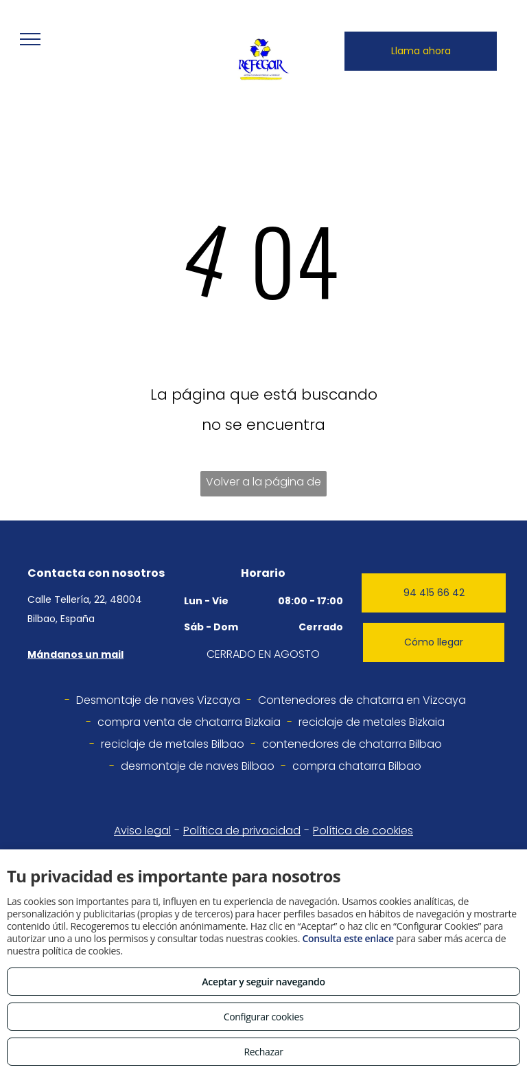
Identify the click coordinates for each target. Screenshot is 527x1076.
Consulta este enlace (347, 938)
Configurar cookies (264, 1016)
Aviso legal (142, 830)
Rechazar (263, 1051)
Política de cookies (363, 830)
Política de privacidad (242, 830)
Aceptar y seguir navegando (263, 981)
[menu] (30, 39)
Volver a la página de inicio (263, 485)
